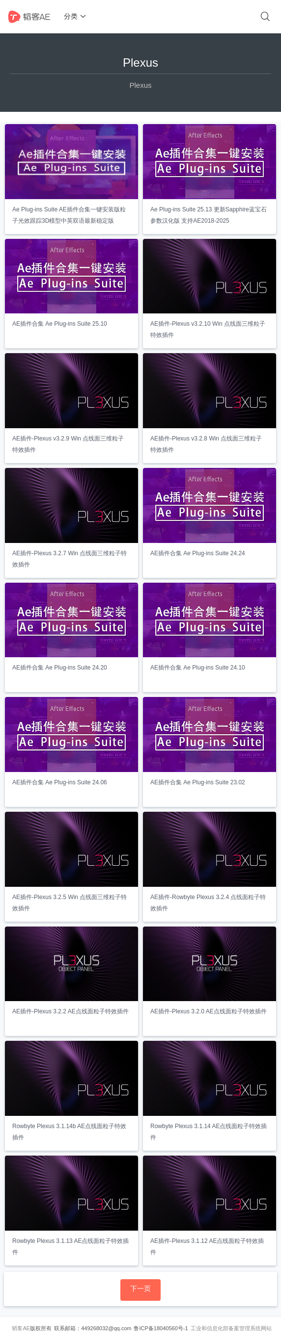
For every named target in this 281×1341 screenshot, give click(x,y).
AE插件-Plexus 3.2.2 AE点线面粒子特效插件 (70, 1011)
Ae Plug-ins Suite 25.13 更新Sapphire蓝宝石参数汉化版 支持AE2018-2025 (208, 215)
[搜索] (265, 16)
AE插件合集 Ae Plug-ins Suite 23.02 (197, 782)
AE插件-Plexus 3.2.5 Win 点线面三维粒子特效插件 (69, 903)
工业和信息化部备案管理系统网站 (231, 1328)
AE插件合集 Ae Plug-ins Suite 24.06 (59, 782)
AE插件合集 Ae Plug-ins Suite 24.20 (59, 667)
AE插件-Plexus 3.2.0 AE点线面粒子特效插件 (208, 1011)
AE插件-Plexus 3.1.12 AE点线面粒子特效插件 (207, 1247)
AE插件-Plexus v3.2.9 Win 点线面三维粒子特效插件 (68, 444)
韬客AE (21, 1328)
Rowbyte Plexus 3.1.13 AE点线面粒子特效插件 (70, 1247)
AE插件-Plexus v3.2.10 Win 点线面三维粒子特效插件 (207, 329)
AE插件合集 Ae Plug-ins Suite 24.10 (197, 667)
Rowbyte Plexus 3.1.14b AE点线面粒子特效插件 (69, 1132)
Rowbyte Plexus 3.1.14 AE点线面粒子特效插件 (208, 1132)
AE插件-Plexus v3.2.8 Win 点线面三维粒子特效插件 (206, 444)
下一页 (140, 1288)
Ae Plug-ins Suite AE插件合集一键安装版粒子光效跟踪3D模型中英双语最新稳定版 (69, 215)
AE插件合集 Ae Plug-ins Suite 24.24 (197, 553)
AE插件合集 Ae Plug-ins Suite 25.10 (59, 323)
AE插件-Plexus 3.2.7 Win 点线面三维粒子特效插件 (69, 559)
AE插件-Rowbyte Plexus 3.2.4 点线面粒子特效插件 (208, 903)
